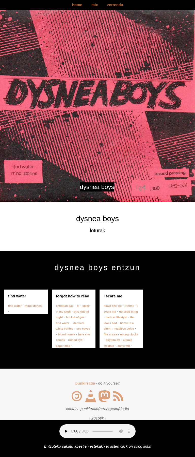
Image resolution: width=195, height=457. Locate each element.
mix (94, 5)
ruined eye (75, 339)
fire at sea (110, 334)
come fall (123, 345)
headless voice (123, 328)
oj (78, 305)
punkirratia (85, 383)
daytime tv (113, 339)
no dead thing (128, 311)
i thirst (129, 305)
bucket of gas (75, 317)
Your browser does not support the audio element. (97, 431)
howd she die (113, 305)
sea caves (83, 328)
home (77, 5)
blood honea (66, 334)
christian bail (64, 305)
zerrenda (115, 5)
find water (15, 305)
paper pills (63, 345)
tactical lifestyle (116, 317)
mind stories (33, 305)
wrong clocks (129, 334)
